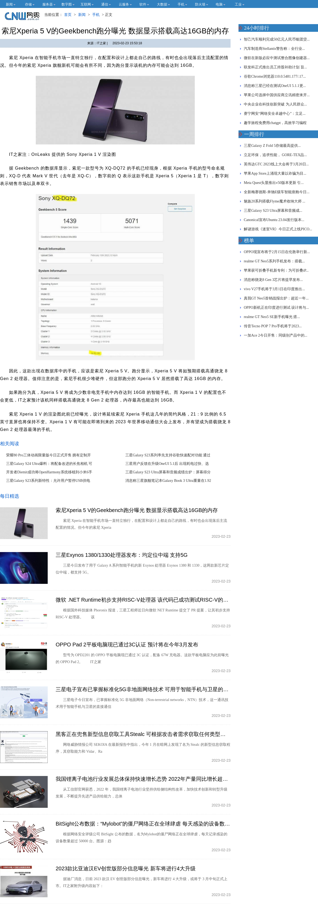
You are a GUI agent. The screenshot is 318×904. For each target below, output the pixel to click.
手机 (96, 15)
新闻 (82, 15)
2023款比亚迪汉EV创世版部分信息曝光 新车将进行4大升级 (126, 868)
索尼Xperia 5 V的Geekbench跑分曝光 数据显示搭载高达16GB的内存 (137, 510)
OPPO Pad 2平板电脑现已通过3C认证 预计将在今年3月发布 (127, 644)
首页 (68, 15)
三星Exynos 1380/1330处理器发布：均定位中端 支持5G (122, 555)
